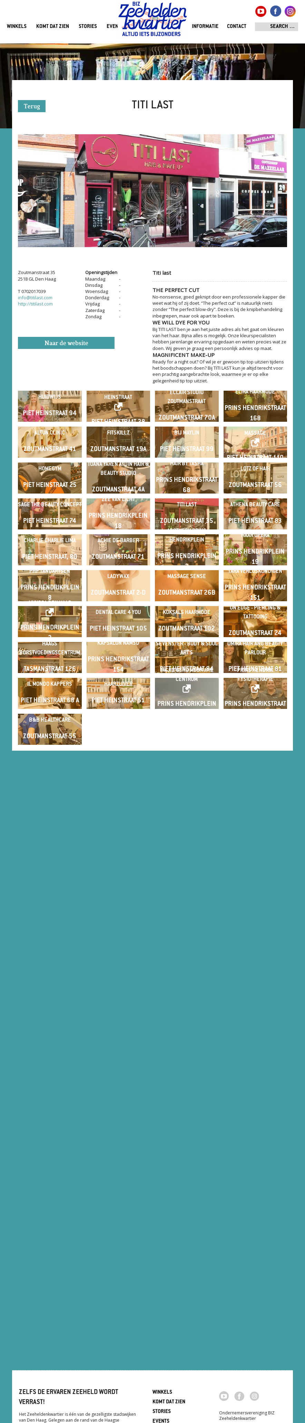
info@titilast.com (35, 297)
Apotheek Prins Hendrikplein (186, 781)
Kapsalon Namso (118, 1052)
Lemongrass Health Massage (255, 511)
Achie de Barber (118, 786)
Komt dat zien (52, 26)
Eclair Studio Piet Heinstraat (118, 420)
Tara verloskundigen (255, 871)
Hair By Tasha (187, 600)
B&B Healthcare (50, 1238)
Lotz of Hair (255, 605)
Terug (32, 106)
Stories (88, 26)
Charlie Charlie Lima (50, 786)
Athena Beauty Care (255, 696)
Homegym (49, 605)
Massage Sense (186, 876)
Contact (236, 26)
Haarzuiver (118, 1148)
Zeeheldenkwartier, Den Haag (153, 21)
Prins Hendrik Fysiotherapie (255, 1139)
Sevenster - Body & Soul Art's (187, 1058)
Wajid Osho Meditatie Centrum (187, 1139)
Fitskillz (118, 515)
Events (115, 26)
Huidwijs (49, 424)
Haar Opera (255, 781)
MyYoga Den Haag (50, 958)
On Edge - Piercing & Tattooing (255, 967)
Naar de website (66, 343)
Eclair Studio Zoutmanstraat (187, 425)
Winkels (17, 26)
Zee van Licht (118, 690)
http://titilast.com (35, 304)
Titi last (187, 696)
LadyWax (118, 876)
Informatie (205, 26)
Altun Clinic (50, 515)
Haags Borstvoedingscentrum (49, 1058)
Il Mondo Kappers (49, 1148)
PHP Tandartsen (49, 871)
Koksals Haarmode (186, 967)
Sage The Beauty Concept (49, 696)
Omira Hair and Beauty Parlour (255, 1058)
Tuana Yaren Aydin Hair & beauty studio (118, 605)
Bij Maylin (186, 515)
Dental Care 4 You (118, 967)
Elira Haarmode (255, 419)
